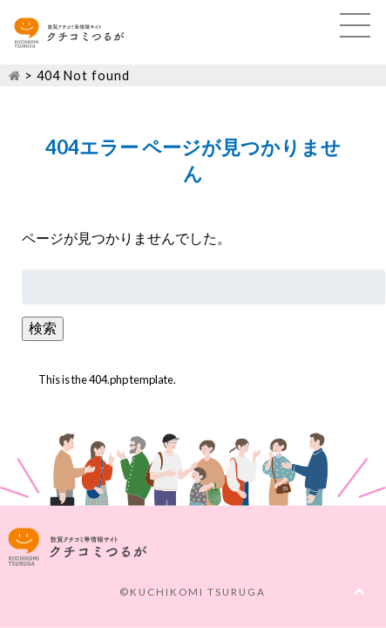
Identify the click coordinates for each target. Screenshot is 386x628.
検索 (43, 327)
